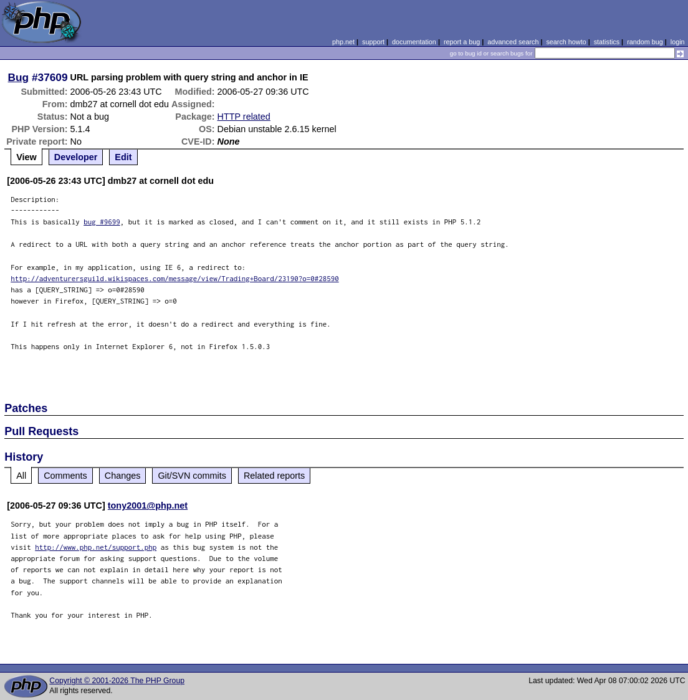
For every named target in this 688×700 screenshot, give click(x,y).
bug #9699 (102, 222)
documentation (414, 42)
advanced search (512, 42)
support (373, 42)
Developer (76, 157)
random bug (645, 42)
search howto (566, 42)
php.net (343, 42)
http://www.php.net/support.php (95, 547)
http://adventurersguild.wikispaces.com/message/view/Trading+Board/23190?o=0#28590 (175, 278)
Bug (18, 77)
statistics (606, 42)
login (678, 42)
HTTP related (243, 117)
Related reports (274, 476)
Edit (123, 157)
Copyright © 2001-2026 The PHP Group (116, 680)
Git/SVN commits (192, 476)
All (21, 476)
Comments (65, 476)
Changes (123, 476)
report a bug (462, 42)
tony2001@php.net (148, 506)
